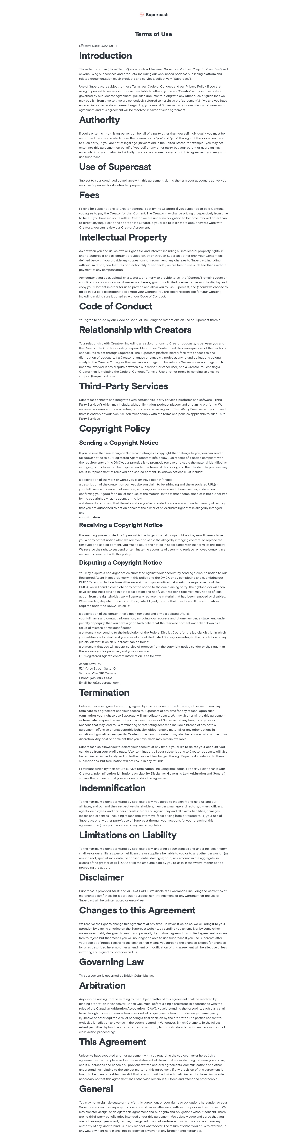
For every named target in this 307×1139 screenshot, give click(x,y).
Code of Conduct (160, 86)
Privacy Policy (196, 86)
